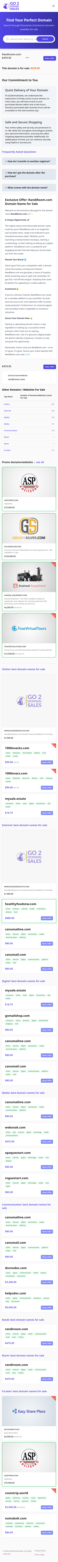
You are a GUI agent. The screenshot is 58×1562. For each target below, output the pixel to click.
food (44, 753)
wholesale (16, 753)
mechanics (19, 1526)
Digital (7, 417)
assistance (37, 1298)
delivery (37, 753)
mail (14, 963)
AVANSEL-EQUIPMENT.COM (15, 595)
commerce (9, 803)
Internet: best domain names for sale (24, 825)
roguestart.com (16, 1178)
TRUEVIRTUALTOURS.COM (15, 646)
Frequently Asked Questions (19, 151)
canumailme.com (18, 929)
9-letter (21, 1337)
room (14, 1337)
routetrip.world (16, 1493)
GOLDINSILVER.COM (12, 546)
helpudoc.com (15, 1293)
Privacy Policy (40, 1550)
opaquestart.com (18, 1153)
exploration (42, 1498)
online (8, 753)
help (7, 1301)
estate (8, 807)
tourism (16, 1501)
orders (8, 756)
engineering (19, 1523)
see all (40, 462)
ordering (49, 778)
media (41, 934)
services (46, 1298)
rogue (8, 1186)
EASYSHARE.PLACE (11, 1429)
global (8, 1498)
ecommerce (41, 909)
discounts (25, 778)
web (14, 1132)
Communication (10, 430)
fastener (28, 1526)
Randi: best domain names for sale (23, 1319)
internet (24, 909)
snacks (15, 756)
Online (7, 404)
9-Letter (7, 450)
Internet (7, 411)
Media (6, 424)
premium (25, 1501)
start (47, 1158)
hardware (9, 1523)
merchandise (27, 753)
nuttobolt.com (15, 1518)
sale (49, 803)
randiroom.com (16, 379)
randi (8, 1337)
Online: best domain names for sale (23, 669)
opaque (8, 1161)
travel (33, 1498)
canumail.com (15, 954)
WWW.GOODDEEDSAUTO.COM (16, 730)
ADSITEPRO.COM (11, 500)
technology (38, 1132)
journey (8, 1501)
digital (31, 803)
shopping (9, 1024)
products (16, 909)
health (32, 909)
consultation (10, 1276)
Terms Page (39, 1554)
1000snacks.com (17, 748)
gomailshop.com (17, 1016)
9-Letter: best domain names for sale (24, 1391)
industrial (29, 1523)
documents (21, 1276)
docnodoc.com (16, 1268)
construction (40, 1523)
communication (11, 937)
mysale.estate (15, 799)
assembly (9, 1526)
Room (6, 443)
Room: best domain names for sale (23, 1355)
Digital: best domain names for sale (23, 981)
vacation (25, 1498)
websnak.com (15, 1127)
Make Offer (49, 58)
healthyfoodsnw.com (20, 904)
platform (23, 937)
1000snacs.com (16, 773)
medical (43, 1273)
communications (12, 1135)
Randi (6, 437)
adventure (16, 1498)
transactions (40, 803)
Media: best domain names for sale (23, 1092)
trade (25, 803)
